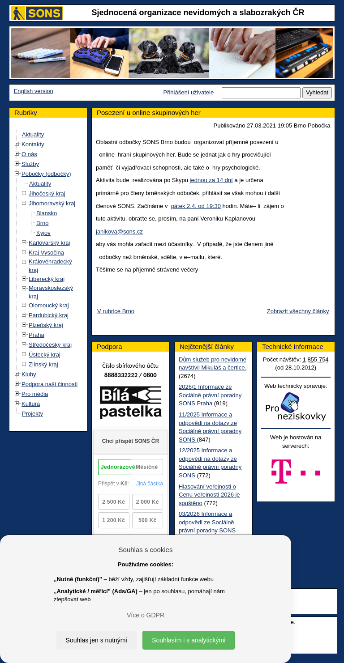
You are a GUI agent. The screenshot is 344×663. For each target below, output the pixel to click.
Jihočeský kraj (47, 193)
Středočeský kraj (50, 344)
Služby (30, 164)
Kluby (29, 374)
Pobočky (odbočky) (46, 173)
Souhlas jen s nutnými (96, 640)
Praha (36, 335)
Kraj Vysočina (46, 252)
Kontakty (33, 144)
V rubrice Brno (115, 311)
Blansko (46, 213)
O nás (29, 154)
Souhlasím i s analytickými (188, 640)
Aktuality (33, 134)
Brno (42, 223)
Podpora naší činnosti (49, 384)
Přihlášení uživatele (188, 92)
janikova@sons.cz (119, 231)
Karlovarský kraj (49, 242)
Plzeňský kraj (46, 325)
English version (33, 91)
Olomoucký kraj (49, 305)
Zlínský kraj (43, 364)
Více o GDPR (145, 615)
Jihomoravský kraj (52, 203)
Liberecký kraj (46, 279)
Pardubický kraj (49, 315)
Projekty (32, 413)
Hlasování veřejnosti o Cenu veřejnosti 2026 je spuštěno (209, 494)
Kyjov (43, 233)
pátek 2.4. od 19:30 (196, 206)
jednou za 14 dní (211, 180)
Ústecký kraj (44, 354)
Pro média (35, 394)
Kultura (31, 403)
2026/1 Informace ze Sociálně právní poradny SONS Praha (210, 395)
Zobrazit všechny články (298, 311)
